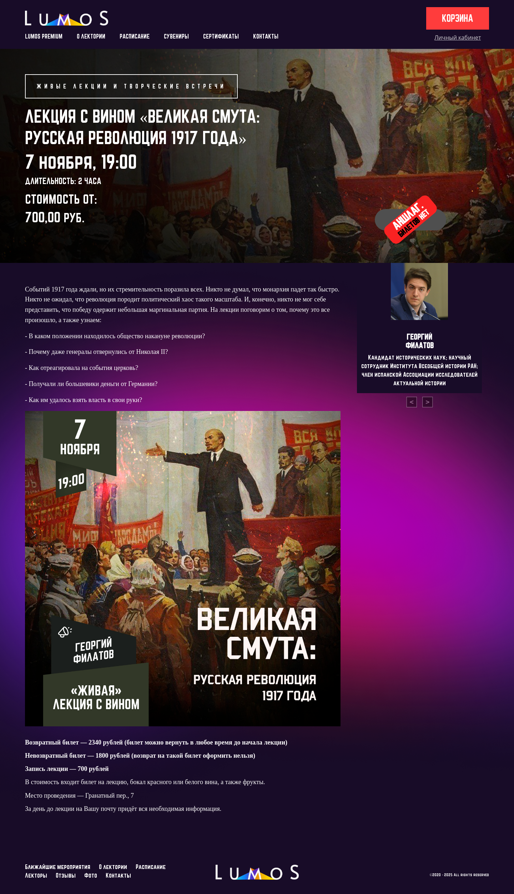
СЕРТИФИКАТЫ (221, 36)
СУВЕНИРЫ (176, 36)
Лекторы (36, 875)
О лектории (113, 866)
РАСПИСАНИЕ (135, 36)
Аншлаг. (410, 219)
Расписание (151, 866)
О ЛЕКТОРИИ (91, 36)
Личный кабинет (457, 37)
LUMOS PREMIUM (43, 36)
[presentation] (411, 402)
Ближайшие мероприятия (57, 866)
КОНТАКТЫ (265, 36)
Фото (90, 875)
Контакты (118, 875)
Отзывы (66, 875)
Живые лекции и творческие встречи (131, 86)
